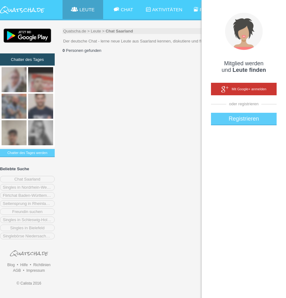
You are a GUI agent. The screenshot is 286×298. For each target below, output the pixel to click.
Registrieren (243, 119)
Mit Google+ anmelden (243, 89)
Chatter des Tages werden (27, 153)
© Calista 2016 (29, 283)
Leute (96, 31)
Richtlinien (41, 265)
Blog (11, 265)
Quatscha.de (74, 31)
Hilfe (24, 265)
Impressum (35, 270)
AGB (17, 270)
